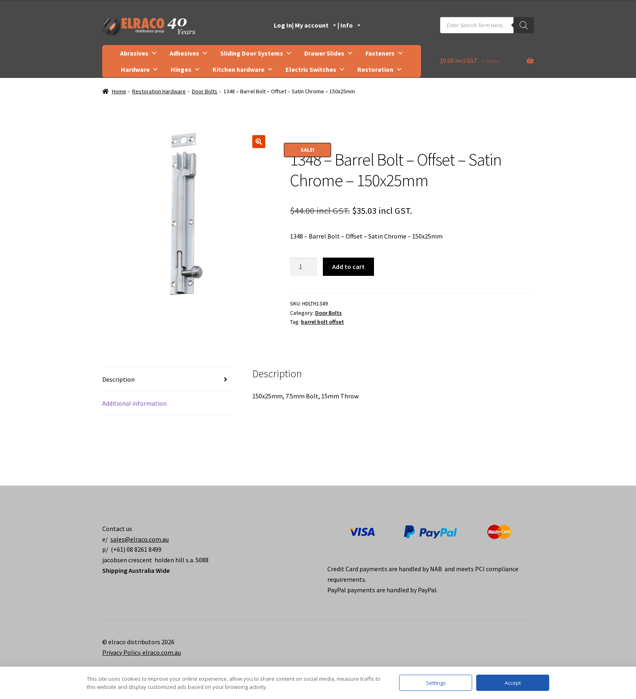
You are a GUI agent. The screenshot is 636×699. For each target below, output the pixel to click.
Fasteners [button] (384, 53)
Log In (283, 25)
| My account (314, 25)
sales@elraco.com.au (139, 539)
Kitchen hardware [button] (243, 69)
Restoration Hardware (159, 91)
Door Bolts (204, 91)
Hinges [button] (185, 69)
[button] (258, 141)
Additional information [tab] (134, 403)
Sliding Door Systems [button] (256, 53)
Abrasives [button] (138, 53)
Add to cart (348, 266)
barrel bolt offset (322, 321)
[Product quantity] (304, 267)
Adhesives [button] (189, 53)
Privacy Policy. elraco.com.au (141, 652)
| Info (349, 25)
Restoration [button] (379, 69)
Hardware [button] (140, 69)
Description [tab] (118, 379)
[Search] (524, 25)
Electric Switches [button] (315, 69)
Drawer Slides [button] (328, 53)
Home (119, 91)
